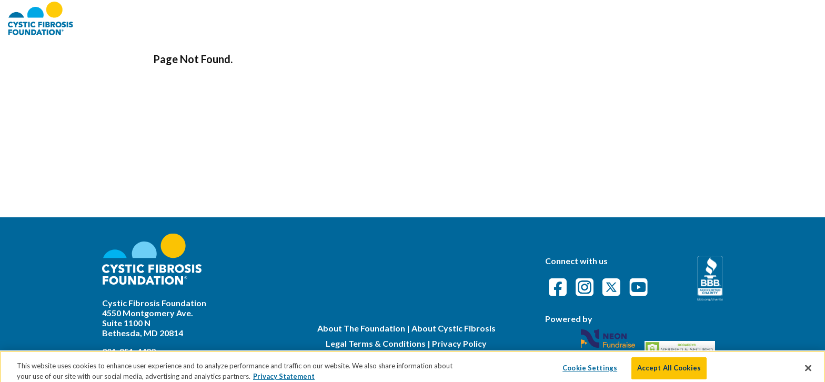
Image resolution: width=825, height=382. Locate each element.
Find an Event (618, 18)
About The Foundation (361, 328)
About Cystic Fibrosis (453, 328)
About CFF (550, 18)
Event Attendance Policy (755, 18)
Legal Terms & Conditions (376, 343)
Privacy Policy (459, 343)
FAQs (672, 18)
